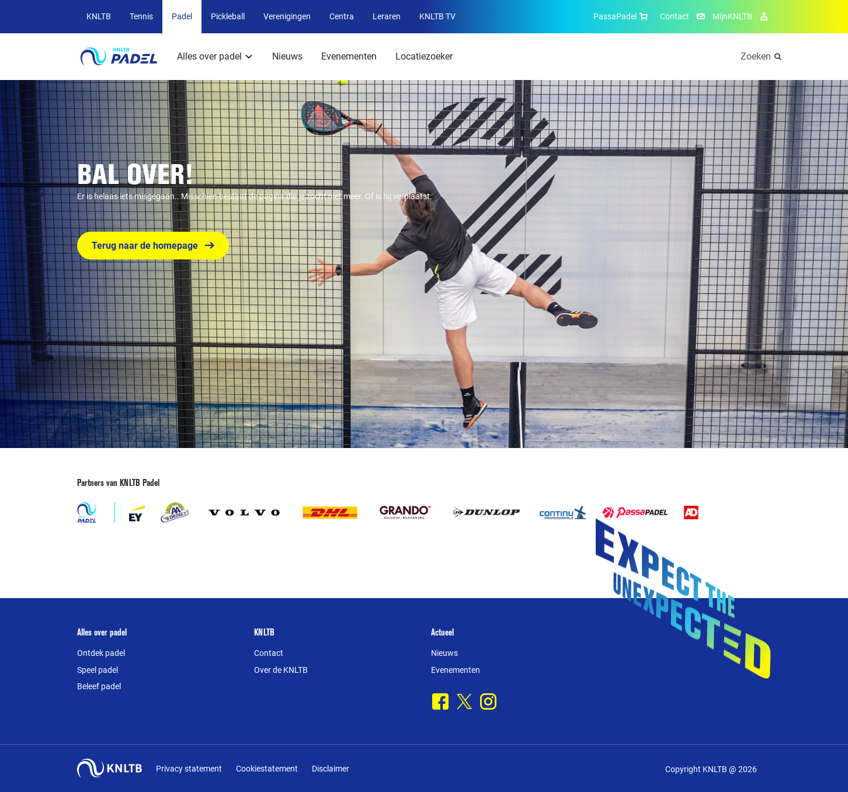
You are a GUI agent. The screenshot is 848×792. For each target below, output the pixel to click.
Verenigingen (287, 16)
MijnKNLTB (732, 16)
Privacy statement (189, 768)
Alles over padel (209, 56)
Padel (182, 16)
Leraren (387, 16)
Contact (674, 16)
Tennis (141, 16)
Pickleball (228, 16)
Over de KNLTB (281, 670)
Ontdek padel (101, 653)
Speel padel (97, 670)
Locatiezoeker (424, 56)
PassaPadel (622, 16)
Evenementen (349, 56)
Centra (341, 16)
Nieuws (287, 56)
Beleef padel (99, 686)
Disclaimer (330, 768)
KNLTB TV (437, 16)
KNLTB (98, 16)
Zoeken (756, 56)
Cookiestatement (267, 768)
